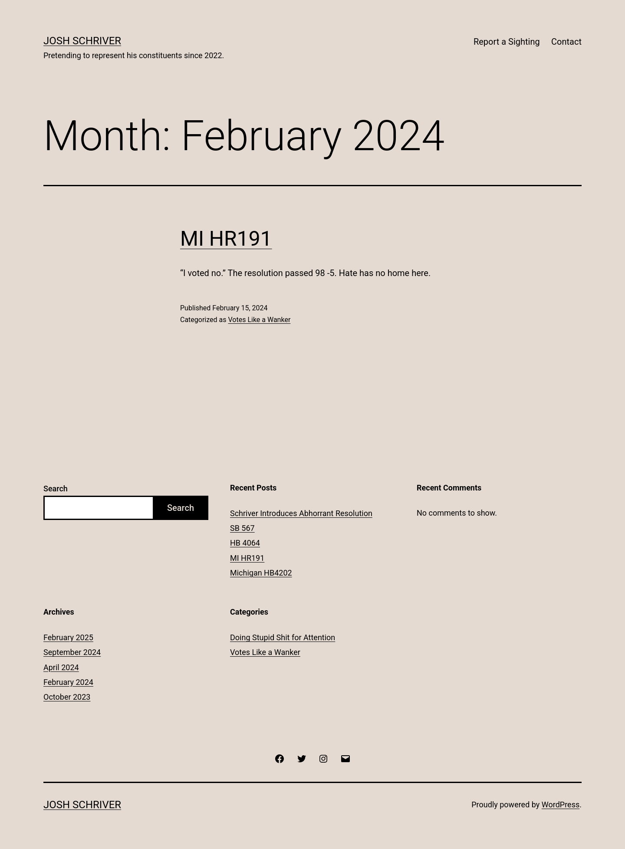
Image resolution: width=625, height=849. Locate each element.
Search (55, 488)
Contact (566, 41)
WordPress (560, 804)
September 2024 (72, 652)
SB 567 (242, 528)
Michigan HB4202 (261, 572)
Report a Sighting (507, 41)
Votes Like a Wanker (259, 320)
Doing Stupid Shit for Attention (282, 637)
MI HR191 (226, 238)
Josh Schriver (82, 41)
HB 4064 (245, 542)
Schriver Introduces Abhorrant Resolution (301, 513)
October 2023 (66, 696)
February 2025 (68, 637)
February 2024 (68, 682)
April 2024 (61, 667)
